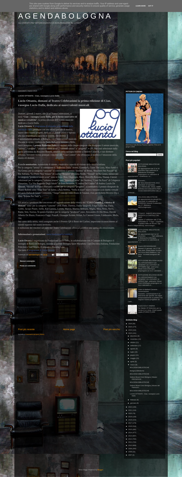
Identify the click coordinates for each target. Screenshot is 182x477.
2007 (130, 455)
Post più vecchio (111, 329)
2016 (130, 426)
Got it (150, 6)
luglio (132, 352)
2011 (130, 442)
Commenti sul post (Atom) (34, 334)
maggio (133, 358)
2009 (130, 449)
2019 (130, 417)
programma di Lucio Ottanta (41, 250)
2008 (130, 452)
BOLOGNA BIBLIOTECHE (147, 197)
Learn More (141, 6)
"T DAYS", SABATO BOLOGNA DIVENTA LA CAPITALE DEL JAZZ (149, 215)
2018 (130, 420)
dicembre (133, 336)
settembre (134, 345)
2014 (130, 432)
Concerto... (142, 181)
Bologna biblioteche (137, 371)
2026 (130, 324)
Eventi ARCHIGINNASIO (147, 246)
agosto (133, 349)
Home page (69, 329)
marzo (132, 365)
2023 (130, 333)
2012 (130, 439)
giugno (133, 355)
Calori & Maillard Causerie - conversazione (148, 290)
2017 (130, 423)
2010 (130, 445)
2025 (130, 327)
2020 (130, 413)
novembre (134, 339)
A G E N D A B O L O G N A (64, 16)
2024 (130, 330)
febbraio (133, 400)
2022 (130, 407)
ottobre (133, 342)
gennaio (133, 403)
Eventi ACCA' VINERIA (146, 306)
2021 (130, 410)
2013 (130, 436)
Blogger (100, 470)
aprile (132, 362)
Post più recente (26, 329)
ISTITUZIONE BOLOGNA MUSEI (150, 261)
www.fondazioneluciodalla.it (59, 234)
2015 (130, 429)
